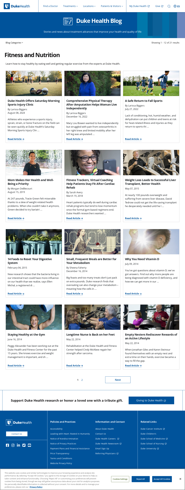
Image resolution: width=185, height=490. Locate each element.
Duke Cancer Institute (151, 428)
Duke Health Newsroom (107, 443)
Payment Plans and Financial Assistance (70, 448)
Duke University (148, 448)
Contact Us (17, 433)
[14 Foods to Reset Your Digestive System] (34, 241)
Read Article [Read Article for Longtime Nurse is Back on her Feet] (73, 365)
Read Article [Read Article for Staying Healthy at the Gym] (15, 365)
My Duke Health (138, 6)
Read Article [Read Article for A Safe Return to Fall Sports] (132, 139)
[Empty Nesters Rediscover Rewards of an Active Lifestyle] (151, 317)
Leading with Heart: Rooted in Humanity (70, 433)
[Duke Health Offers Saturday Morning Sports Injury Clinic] (34, 83)
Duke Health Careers (105, 438)
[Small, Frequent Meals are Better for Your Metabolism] (92, 241)
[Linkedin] (19, 446)
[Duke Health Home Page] (19, 422)
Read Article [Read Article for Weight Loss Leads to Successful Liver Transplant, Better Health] (132, 218)
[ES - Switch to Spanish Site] (177, 6)
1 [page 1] (77, 380)
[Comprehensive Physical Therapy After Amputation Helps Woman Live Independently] (92, 83)
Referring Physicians (105, 453)
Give (157, 6)
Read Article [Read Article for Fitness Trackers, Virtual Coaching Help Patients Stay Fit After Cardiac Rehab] (73, 218)
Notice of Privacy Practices (63, 443)
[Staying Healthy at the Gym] (34, 317)
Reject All (140, 482)
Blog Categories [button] (13, 42)
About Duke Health (104, 428)
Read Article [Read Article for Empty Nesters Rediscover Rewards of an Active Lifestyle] (132, 365)
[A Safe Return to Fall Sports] (151, 83)
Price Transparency (59, 453)
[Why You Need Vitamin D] (151, 241)
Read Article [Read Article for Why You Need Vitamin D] (132, 293)
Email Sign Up (102, 448)
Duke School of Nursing (152, 443)
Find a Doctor (50, 6)
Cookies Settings (120, 482)
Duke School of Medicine (153, 438)
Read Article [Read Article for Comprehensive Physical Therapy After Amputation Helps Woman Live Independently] (73, 139)
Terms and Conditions (61, 458)
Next (118, 380)
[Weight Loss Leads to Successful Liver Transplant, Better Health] (151, 162)
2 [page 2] (82, 380)
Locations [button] (88, 6)
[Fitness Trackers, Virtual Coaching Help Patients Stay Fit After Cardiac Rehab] (92, 162)
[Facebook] (8, 446)
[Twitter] (24, 446)
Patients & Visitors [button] (111, 6)
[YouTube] (30, 446)
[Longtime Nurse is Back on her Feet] (92, 317)
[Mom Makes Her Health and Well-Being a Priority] (34, 162)
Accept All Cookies (162, 482)
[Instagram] (13, 446)
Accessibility (56, 428)
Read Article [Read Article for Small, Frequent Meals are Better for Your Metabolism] (73, 293)
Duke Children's (148, 433)
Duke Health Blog (99, 21)
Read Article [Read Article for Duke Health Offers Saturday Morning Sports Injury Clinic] (15, 139)
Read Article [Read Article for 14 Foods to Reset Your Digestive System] (15, 293)
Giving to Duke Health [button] (149, 400)
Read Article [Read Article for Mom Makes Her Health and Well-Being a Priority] (15, 218)
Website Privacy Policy (61, 463)
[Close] (180, 483)
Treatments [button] (69, 6)
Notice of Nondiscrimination (64, 438)
